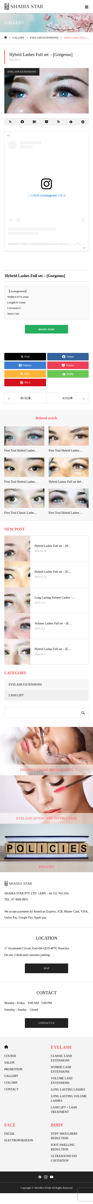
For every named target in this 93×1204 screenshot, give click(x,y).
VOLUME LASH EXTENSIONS (61, 1081)
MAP (46, 968)
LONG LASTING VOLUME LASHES (69, 1098)
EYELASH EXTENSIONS (22, 71)
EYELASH (61, 1047)
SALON (9, 1062)
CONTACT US (46, 1022)
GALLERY (11, 1076)
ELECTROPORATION (18, 1140)
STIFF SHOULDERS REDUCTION (64, 1136)
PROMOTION (13, 1069)
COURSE (10, 1056)
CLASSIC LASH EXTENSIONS (61, 1058)
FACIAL (9, 1133)
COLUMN (11, 1082)
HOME (6, 1047)
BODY (57, 1125)
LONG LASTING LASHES (68, 1089)
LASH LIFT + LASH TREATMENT (64, 1110)
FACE (10, 1125)
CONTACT (11, 1089)
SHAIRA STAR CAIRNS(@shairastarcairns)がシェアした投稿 (49, 244)
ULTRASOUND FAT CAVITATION (64, 1158)
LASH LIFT (16, 695)
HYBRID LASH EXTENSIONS (61, 1069)
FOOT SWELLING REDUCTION (63, 1147)
